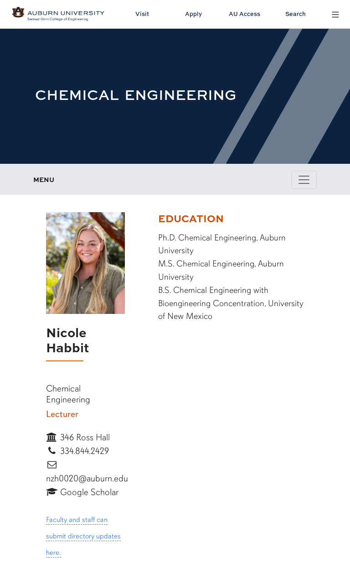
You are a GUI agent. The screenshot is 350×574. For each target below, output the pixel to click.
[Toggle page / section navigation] (304, 180)
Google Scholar (82, 492)
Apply (193, 14)
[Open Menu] (335, 14)
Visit (142, 14)
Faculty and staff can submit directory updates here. (83, 536)
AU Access (244, 14)
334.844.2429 (77, 451)
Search (295, 14)
